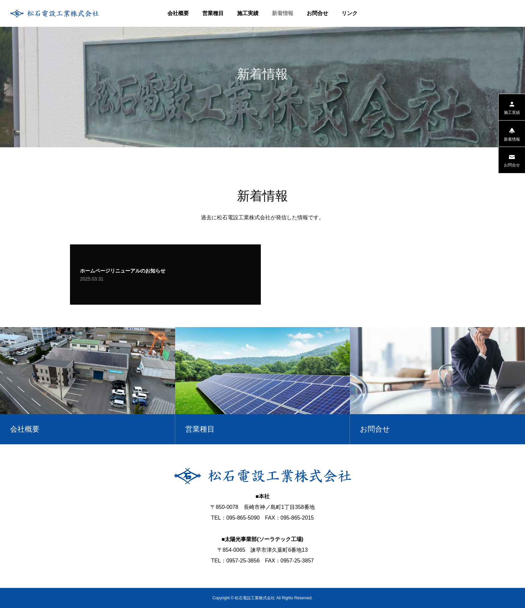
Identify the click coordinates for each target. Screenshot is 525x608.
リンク (350, 13)
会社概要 (178, 13)
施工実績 (247, 13)
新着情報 (282, 13)
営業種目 (213, 13)
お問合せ (317, 13)
